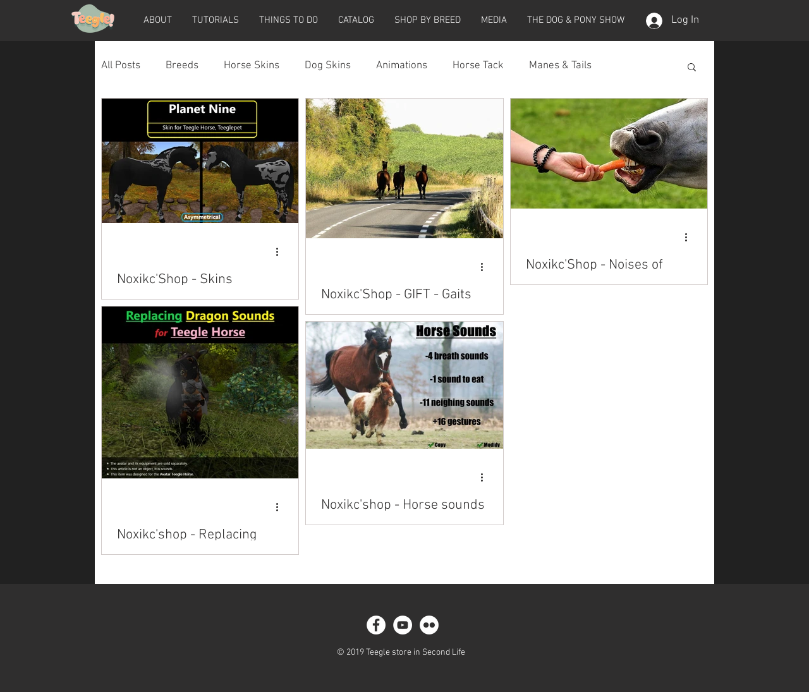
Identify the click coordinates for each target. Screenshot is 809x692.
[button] (157, 20)
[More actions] (281, 251)
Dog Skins (328, 65)
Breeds (182, 65)
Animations (401, 65)
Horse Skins (251, 65)
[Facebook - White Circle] (376, 625)
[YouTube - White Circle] (402, 625)
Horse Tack (478, 65)
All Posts (120, 65)
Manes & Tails (560, 65)
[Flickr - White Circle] (429, 625)
